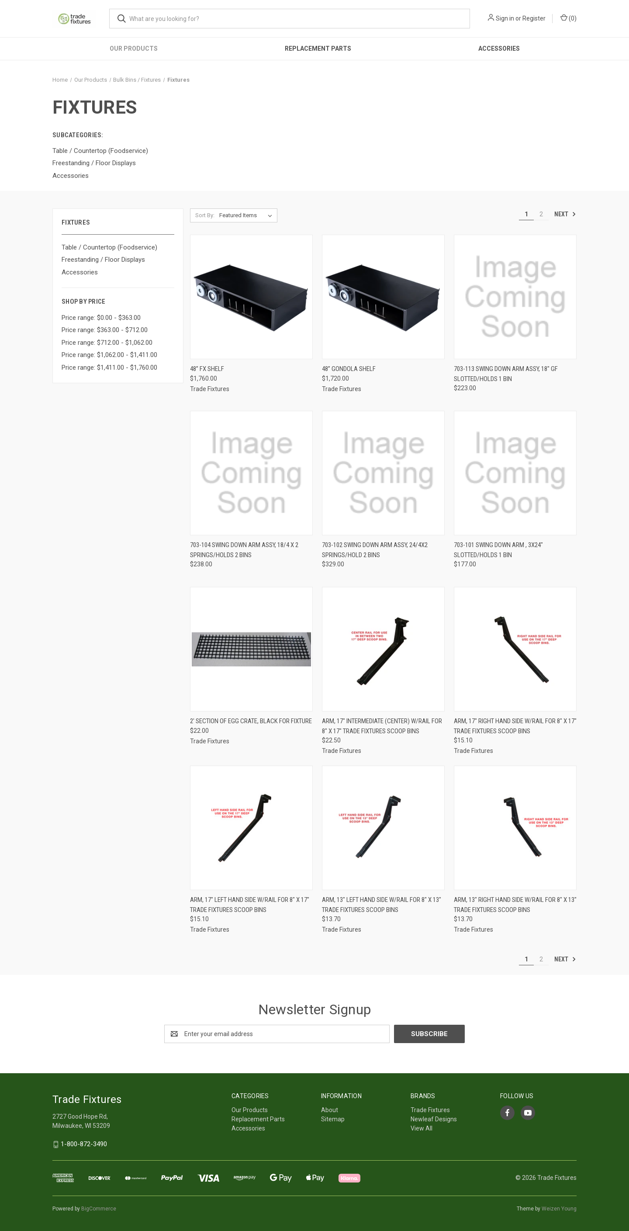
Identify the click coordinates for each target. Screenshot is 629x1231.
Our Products (134, 48)
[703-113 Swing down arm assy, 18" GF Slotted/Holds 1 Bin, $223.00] (515, 296)
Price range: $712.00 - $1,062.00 (107, 343)
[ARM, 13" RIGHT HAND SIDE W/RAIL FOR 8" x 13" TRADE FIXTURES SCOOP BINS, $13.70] (515, 827)
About (329, 1109)
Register (534, 18)
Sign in (505, 18)
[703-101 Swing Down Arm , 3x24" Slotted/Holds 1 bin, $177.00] (515, 473)
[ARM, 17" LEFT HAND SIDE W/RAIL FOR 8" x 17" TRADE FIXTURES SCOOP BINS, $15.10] (251, 827)
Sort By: (204, 215)
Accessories (499, 48)
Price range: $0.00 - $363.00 (101, 318)
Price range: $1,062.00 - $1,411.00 (109, 355)
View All (421, 1128)
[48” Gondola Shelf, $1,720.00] (383, 296)
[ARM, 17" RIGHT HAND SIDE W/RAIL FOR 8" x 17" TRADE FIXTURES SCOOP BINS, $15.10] (515, 649)
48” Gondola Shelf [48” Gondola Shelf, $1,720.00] (349, 369)
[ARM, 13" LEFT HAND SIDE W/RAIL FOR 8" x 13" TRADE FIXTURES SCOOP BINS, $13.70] (383, 827)
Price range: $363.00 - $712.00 (105, 330)
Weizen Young (559, 1209)
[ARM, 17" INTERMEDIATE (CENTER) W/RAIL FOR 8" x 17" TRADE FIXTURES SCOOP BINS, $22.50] (383, 649)
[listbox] (247, 215)
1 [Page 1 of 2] (526, 214)
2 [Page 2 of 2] (541, 214)
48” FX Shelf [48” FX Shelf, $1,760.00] (207, 369)
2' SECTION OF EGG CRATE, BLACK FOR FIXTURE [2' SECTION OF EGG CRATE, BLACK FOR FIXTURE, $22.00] (251, 721)
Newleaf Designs (434, 1119)
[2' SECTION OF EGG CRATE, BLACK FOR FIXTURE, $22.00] (251, 649)
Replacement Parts (318, 48)
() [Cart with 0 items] (568, 18)
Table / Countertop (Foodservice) (109, 247)
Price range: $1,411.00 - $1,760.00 (109, 367)
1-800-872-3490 (84, 1144)
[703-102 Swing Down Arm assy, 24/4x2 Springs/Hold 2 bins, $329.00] (383, 473)
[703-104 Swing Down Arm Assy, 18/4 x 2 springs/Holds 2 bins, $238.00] (251, 473)
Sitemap (333, 1119)
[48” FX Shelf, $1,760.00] (251, 296)
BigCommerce (98, 1209)
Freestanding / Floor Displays (103, 260)
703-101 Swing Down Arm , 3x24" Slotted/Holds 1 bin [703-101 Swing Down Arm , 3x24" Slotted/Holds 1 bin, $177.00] (498, 550)
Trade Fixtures (430, 1109)
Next (565, 214)
